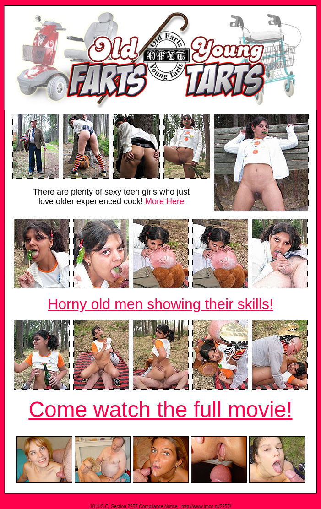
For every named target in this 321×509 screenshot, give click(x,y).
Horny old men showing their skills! (160, 304)
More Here (164, 201)
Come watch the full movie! (160, 409)
